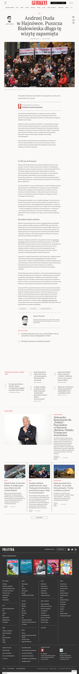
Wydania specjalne (7, 586)
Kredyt (23, 593)
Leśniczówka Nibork (20, 668)
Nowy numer (11, 7)
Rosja (3, 640)
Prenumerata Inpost (49, 549)
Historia (62, 591)
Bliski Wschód (6, 638)
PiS (3, 611)
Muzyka (24, 606)
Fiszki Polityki (63, 653)
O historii (43, 613)
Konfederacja (6, 620)
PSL (3, 615)
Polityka (4, 584)
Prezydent (5, 622)
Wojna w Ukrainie (7, 631)
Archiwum (63, 604)
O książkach (44, 611)
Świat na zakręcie (45, 608)
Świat (22, 7)
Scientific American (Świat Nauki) (29, 636)
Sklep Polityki (64, 613)
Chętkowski (44, 593)
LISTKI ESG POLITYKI (28, 595)
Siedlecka (43, 584)
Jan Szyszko (44, 223)
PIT (23, 586)
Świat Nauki (5, 595)
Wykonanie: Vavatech (53, 668)
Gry (23, 618)
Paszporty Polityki (27, 620)
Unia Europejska (6, 633)
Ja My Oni (5, 597)
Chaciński (43, 591)
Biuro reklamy (5, 650)
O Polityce (4, 658)
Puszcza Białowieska (46, 308)
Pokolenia (60, 7)
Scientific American (7, 591)
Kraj (17, 7)
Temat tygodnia (45, 604)
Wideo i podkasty (52, 7)
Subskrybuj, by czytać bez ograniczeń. (32, 107)
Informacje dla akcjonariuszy (29, 658)
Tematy (62, 609)
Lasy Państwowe (39, 259)
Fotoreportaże (64, 588)
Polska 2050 (5, 618)
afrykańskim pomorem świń (49, 300)
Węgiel (23, 588)
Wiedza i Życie (6, 593)
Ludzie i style (63, 586)
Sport (61, 597)
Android (45, 653)
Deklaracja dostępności (28, 656)
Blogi (44, 7)
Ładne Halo (46, 668)
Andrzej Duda (23, 308)
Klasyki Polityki (64, 600)
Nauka (38, 7)
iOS (41, 653)
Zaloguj (71, 2)
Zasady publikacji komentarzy (29, 650)
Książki (24, 604)
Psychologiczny (45, 615)
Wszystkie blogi (45, 595)
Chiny (4, 642)
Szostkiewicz (44, 588)
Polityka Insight (11, 668)
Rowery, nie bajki (45, 618)
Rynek (27, 7)
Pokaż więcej (39, 517)
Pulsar (23, 633)
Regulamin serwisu (26, 647)
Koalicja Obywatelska (8, 608)
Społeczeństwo (64, 593)
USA (3, 635)
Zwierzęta (63, 602)
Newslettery (63, 584)
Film (23, 608)
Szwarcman (44, 586)
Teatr (23, 615)
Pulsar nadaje (44, 622)
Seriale (24, 611)
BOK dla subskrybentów (8, 656)
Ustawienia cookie (26, 661)
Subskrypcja (61, 549)
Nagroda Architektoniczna (29, 622)
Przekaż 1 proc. (64, 595)
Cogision (41, 668)
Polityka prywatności (27, 653)
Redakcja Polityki (6, 647)
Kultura (33, 7)
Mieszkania (25, 584)
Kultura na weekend (46, 606)
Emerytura (25, 591)
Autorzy (62, 607)
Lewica (4, 613)
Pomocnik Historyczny (8, 588)
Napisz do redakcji (7, 653)
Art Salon (24, 624)
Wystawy (24, 613)
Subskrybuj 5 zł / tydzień (58, 2)
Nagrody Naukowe (26, 642)
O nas (61, 611)
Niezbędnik (5, 600)
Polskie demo (44, 620)
